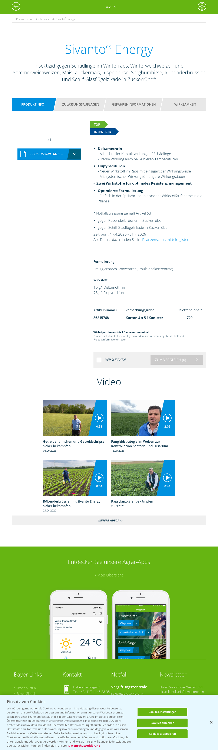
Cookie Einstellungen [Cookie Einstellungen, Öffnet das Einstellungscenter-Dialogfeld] (162, 712)
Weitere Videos (108, 520)
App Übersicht (110, 575)
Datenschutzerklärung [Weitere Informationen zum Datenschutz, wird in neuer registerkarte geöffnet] (84, 745)
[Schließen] (211, 722)
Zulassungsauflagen (80, 104)
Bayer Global (26, 693)
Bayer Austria (26, 688)
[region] (109, 722)
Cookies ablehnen (162, 723)
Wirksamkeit (185, 104)
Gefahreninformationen (134, 104)
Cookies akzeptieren (162, 734)
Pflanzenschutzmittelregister (165, 239)
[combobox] (49, 154)
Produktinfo (32, 104)
